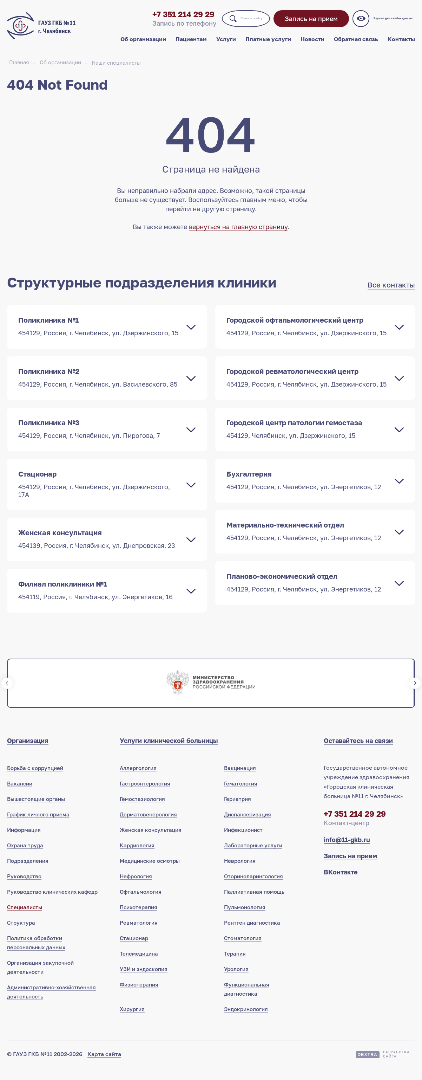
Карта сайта (104, 1066)
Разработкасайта (396, 1066)
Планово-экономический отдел (308, 594)
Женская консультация (100, 550)
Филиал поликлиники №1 (100, 602)
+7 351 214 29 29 (144, 20)
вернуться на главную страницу (238, 235)
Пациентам (191, 44)
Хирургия (132, 1021)
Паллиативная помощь (254, 904)
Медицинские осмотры (150, 873)
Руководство (24, 889)
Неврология (240, 873)
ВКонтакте (341, 884)
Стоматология (243, 951)
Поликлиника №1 (100, 334)
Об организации (143, 44)
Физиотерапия (139, 997)
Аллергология (138, 780)
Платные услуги (268, 44)
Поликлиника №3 (100, 438)
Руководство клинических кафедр (52, 904)
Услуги (226, 44)
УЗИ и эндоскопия (143, 981)
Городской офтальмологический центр (308, 334)
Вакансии (19, 796)
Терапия (235, 966)
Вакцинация (240, 780)
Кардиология (137, 858)
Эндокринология (246, 1021)
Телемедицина (139, 966)
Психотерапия (138, 920)
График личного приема (38, 827)
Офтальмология (140, 904)
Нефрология (136, 889)
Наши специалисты (116, 70)
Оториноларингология (253, 889)
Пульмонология (244, 920)
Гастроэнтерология (145, 796)
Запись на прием (306, 24)
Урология (236, 981)
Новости (312, 44)
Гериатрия (237, 811)
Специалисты (24, 920)
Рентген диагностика (252, 935)
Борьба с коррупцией (35, 780)
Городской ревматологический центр (308, 386)
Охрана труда (25, 858)
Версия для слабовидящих (392, 24)
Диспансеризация (247, 827)
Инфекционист (243, 842)
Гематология (240, 796)
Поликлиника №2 (100, 386)
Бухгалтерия (308, 490)
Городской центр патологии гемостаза (308, 438)
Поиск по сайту (229, 24)
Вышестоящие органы (36, 811)
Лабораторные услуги (253, 858)
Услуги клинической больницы (169, 753)
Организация (27, 753)
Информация (24, 842)
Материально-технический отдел (308, 542)
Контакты (401, 44)
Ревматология (139, 935)
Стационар (100, 494)
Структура (21, 935)
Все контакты (391, 293)
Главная (19, 70)
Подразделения (27, 873)
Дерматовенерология (148, 827)
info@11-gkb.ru (347, 852)
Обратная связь (356, 44)
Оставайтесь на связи (358, 753)
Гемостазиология (142, 811)
